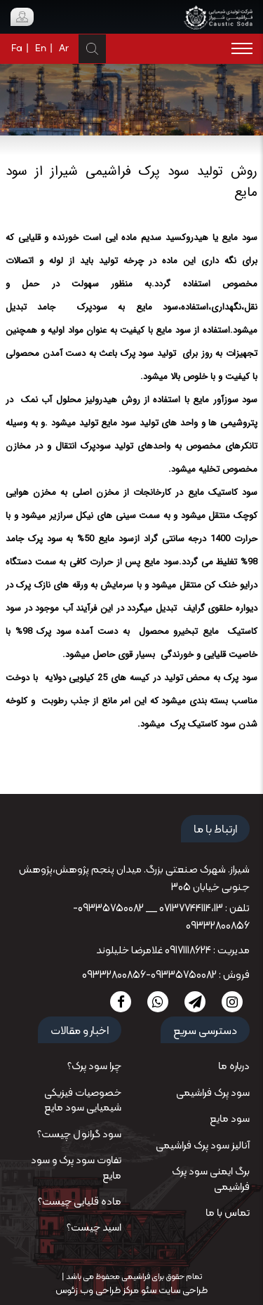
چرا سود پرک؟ (94, 1067)
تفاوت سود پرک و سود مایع (76, 1168)
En (40, 48)
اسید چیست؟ (94, 1228)
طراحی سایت (182, 1290)
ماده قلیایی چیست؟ (79, 1202)
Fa (16, 48)
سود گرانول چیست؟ (79, 1135)
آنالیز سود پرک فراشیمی (203, 1146)
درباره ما (234, 1067)
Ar (64, 48)
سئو (147, 1290)
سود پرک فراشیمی (213, 1093)
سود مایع (230, 1119)
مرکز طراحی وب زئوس (97, 1290)
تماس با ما (227, 1213)
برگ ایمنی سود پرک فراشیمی (211, 1179)
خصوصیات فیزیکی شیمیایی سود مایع (82, 1100)
